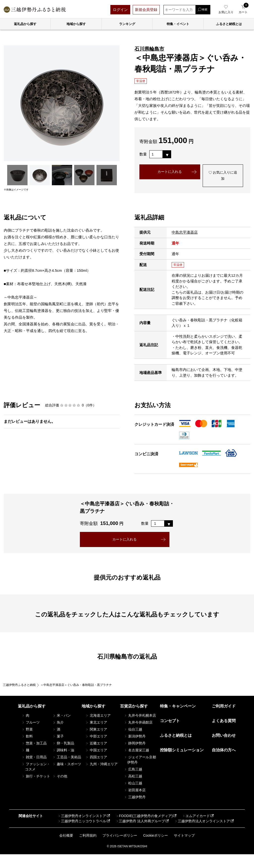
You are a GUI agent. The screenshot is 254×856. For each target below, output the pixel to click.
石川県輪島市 (149, 49)
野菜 (27, 731)
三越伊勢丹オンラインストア (82, 817)
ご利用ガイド (224, 708)
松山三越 (133, 785)
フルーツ (31, 724)
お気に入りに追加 (222, 176)
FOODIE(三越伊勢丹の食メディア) (144, 817)
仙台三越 (133, 731)
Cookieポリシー (155, 837)
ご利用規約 (87, 837)
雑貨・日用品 (34, 759)
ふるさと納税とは (176, 737)
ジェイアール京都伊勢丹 (140, 761)
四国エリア (96, 759)
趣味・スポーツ (66, 766)
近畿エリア (96, 745)
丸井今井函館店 (138, 724)
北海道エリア (98, 717)
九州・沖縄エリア (101, 766)
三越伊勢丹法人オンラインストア (202, 823)
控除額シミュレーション (182, 752)
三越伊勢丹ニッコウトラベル (82, 823)
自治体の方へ (224, 752)
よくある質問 (224, 722)
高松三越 (133, 778)
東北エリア (96, 724)
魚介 (58, 724)
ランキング (127, 24)
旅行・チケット (36, 778)
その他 (59, 778)
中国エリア (96, 752)
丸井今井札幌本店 (140, 717)
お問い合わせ (224, 737)
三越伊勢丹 (135, 799)
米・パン (61, 717)
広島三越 (133, 771)
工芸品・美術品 (66, 759)
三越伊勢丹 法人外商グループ (140, 823)
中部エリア (96, 738)
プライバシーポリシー (119, 837)
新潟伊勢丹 (135, 738)
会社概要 (66, 837)
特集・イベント (178, 24)
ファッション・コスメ (36, 768)
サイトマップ (184, 837)
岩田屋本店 (135, 792)
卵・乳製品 (63, 745)
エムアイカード (196, 817)
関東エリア (96, 731)
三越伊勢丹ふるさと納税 (19, 686)
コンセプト (170, 722)
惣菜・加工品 (34, 745)
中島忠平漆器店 (185, 233)
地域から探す (76, 24)
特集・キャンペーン (178, 708)
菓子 (58, 738)
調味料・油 (63, 752)
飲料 (27, 738)
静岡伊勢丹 (135, 745)
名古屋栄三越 (136, 752)
